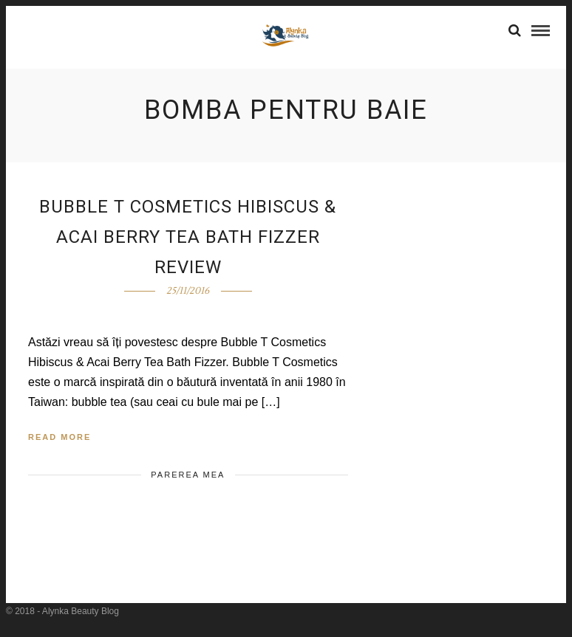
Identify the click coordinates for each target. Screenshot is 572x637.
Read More (59, 437)
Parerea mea (188, 474)
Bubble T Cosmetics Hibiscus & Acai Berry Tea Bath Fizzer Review (187, 237)
